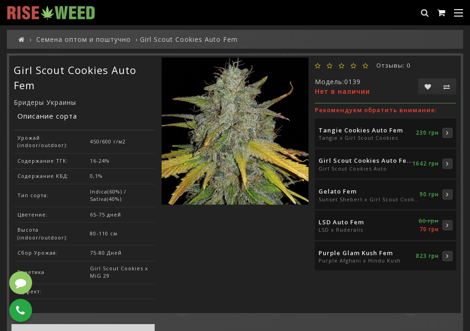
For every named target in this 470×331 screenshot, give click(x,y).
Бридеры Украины (45, 102)
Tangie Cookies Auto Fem (361, 130)
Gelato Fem (338, 191)
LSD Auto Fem (341, 222)
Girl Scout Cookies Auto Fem (366, 160)
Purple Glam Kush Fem (356, 253)
